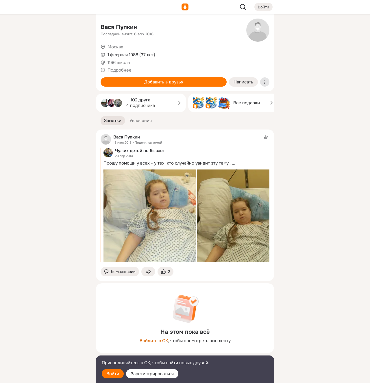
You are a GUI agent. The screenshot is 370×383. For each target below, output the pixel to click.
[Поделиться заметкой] (148, 271)
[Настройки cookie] (53, 375)
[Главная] (27, 28)
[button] (113, 120)
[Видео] (78, 53)
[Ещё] (53, 338)
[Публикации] (27, 53)
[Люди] (53, 53)
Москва (115, 47)
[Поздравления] (53, 79)
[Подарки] (27, 79)
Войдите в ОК (154, 341)
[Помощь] (27, 104)
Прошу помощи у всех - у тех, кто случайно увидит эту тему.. (167, 163)
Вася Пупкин (119, 27)
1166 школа (119, 62)
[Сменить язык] (53, 350)
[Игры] (78, 79)
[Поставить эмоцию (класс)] (165, 271)
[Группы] (78, 28)
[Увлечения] (53, 28)
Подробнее (120, 70)
